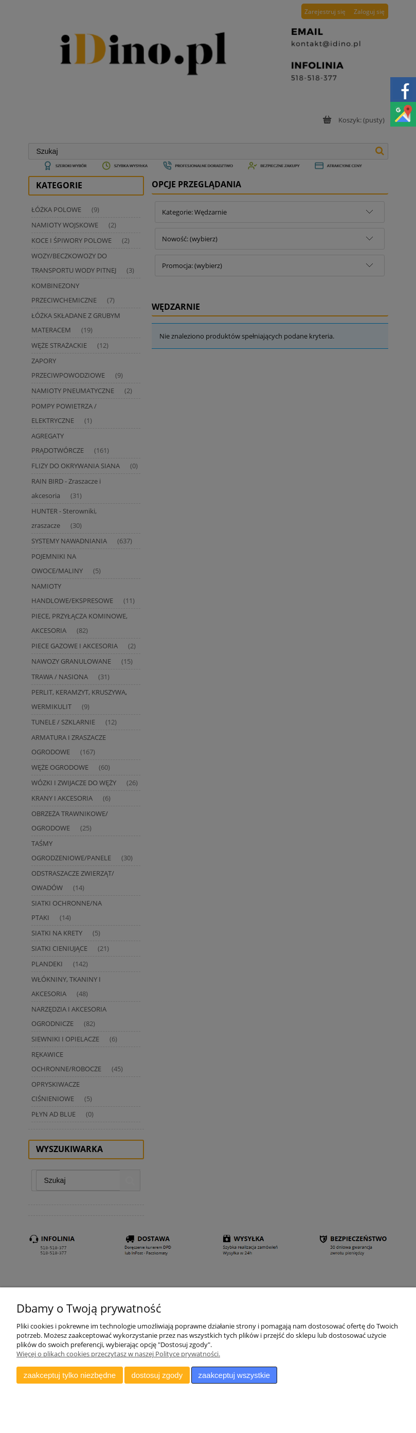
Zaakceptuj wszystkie (234, 1375)
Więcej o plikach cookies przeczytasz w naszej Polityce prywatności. (118, 1353)
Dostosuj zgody (157, 1375)
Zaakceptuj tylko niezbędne (70, 1375)
